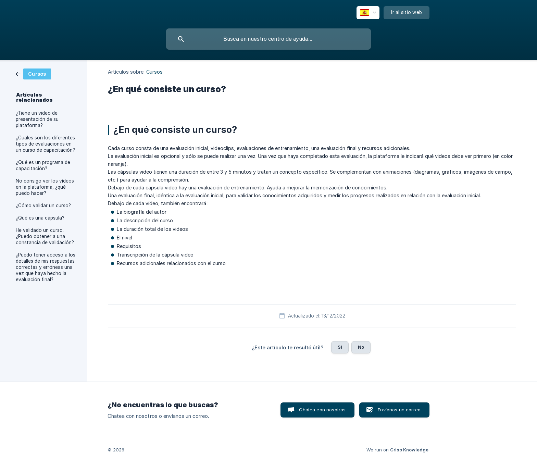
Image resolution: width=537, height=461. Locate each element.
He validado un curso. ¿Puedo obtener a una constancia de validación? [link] (45, 236)
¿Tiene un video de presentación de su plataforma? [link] (37, 119)
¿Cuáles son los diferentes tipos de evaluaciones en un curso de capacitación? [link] (45, 144)
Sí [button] (340, 347)
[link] (33, 73)
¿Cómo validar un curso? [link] (43, 205)
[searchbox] (268, 39)
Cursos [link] (154, 72)
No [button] (361, 347)
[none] (368, 12)
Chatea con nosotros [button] (322, 409)
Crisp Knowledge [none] (409, 449)
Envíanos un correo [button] (399, 409)
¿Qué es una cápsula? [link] (40, 218)
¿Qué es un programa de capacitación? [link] (43, 165)
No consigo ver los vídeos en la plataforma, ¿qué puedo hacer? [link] (45, 187)
